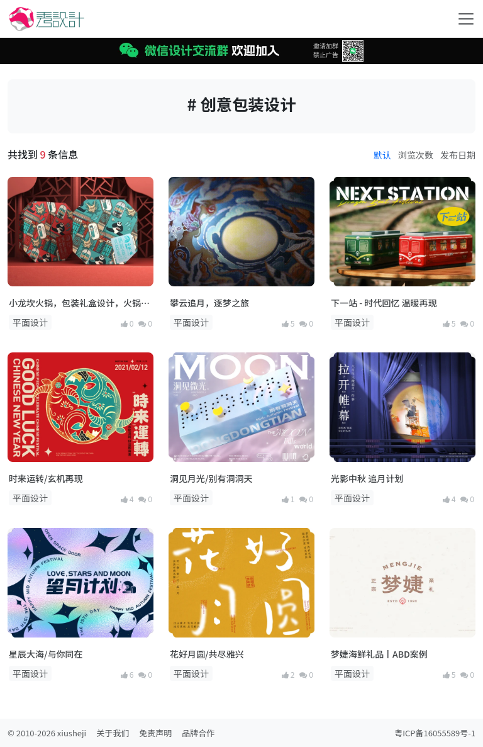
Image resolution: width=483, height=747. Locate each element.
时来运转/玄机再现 (45, 478)
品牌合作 (198, 733)
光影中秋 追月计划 (367, 478)
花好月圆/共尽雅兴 (206, 654)
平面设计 (30, 322)
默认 (382, 155)
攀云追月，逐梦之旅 (209, 302)
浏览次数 (415, 155)
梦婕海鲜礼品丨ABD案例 (379, 654)
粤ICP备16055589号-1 (434, 733)
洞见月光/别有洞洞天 (211, 478)
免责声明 (155, 733)
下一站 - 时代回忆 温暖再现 (383, 302)
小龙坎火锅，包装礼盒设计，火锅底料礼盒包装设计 (79, 303)
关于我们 (112, 733)
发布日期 (457, 155)
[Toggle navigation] (466, 18)
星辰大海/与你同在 (45, 654)
